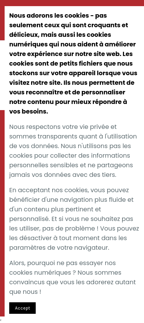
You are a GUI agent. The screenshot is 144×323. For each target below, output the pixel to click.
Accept (22, 308)
